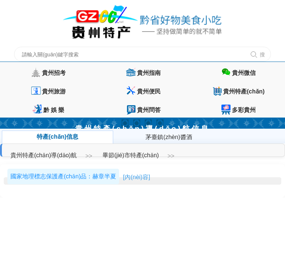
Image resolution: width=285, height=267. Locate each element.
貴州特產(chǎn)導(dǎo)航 (43, 155)
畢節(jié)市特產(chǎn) (130, 155)
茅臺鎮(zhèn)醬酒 (168, 137)
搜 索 (264, 57)
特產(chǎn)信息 (57, 137)
